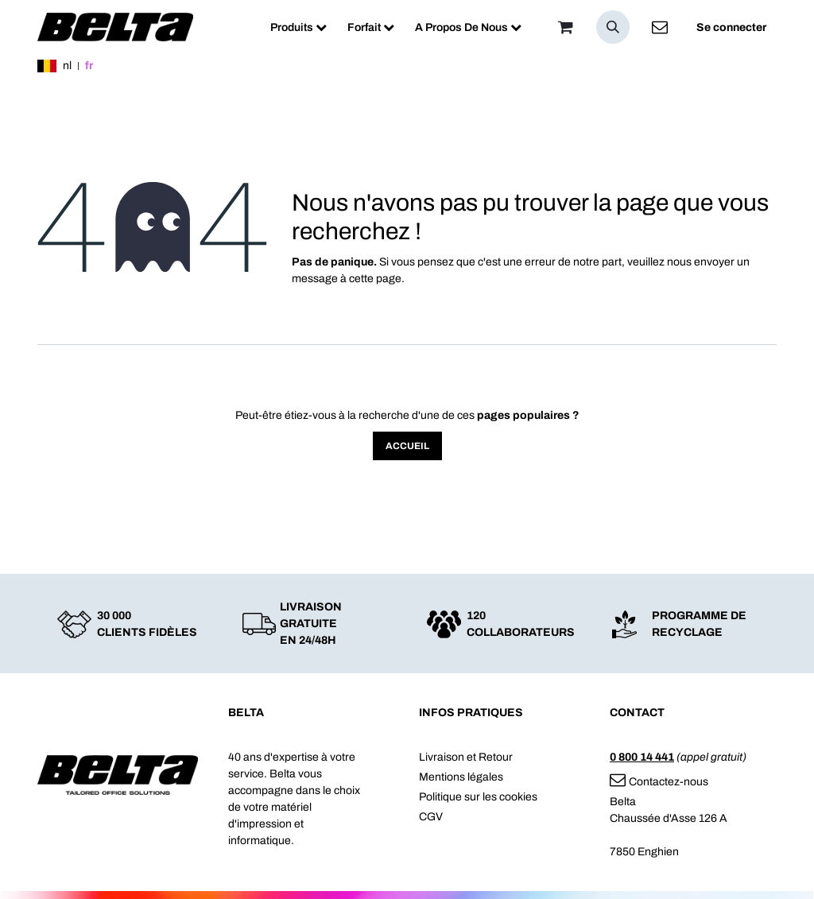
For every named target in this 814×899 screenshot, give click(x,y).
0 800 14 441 (642, 757)
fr (89, 66)
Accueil (407, 445)
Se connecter (731, 27)
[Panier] (565, 27)
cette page (375, 279)
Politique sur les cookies (478, 797)
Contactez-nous (659, 782)
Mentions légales (461, 777)
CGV (431, 817)
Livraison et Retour (466, 757)
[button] (613, 27)
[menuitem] (298, 27)
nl (67, 66)
